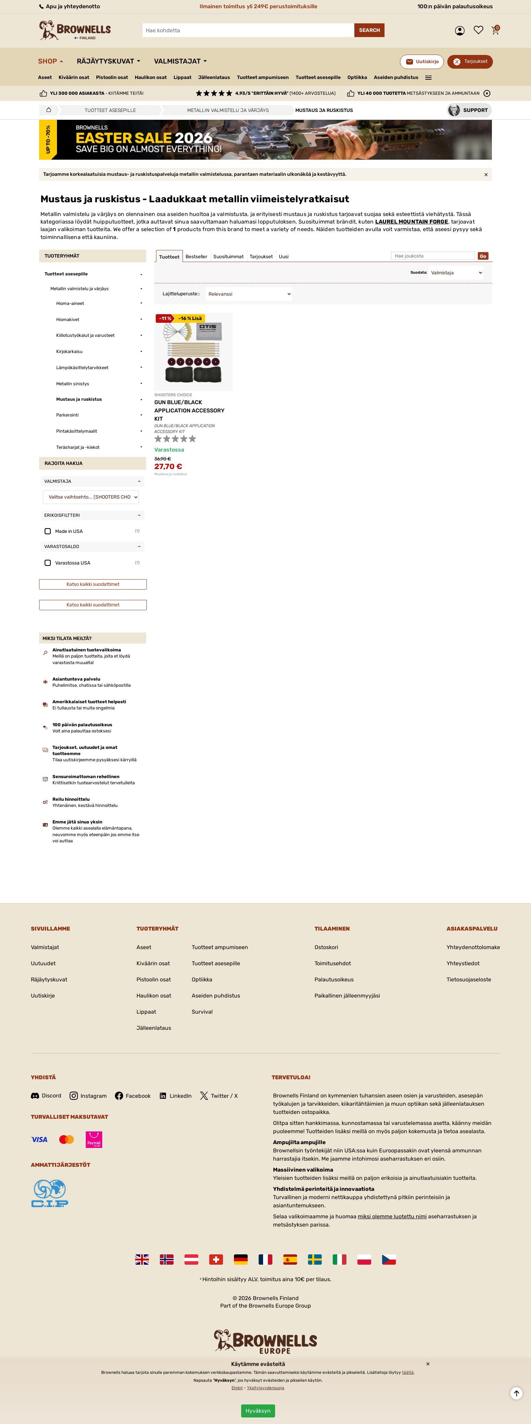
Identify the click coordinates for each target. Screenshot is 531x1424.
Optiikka (357, 77)
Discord (46, 1095)
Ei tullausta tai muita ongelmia (83, 707)
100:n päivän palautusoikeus (455, 6)
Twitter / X (219, 1096)
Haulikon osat (151, 77)
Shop (47, 61)
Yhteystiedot (463, 963)
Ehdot (237, 1388)
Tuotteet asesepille (318, 77)
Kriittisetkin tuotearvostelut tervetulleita (93, 782)
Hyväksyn (258, 1411)
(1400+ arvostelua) (285, 93)
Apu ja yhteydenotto (69, 6)
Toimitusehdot (333, 963)
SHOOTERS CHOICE (173, 394)
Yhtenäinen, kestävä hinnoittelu (85, 805)
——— (428, 77)
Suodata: (419, 272)
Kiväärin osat (74, 77)
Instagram (88, 1096)
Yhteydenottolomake (473, 947)
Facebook (133, 1096)
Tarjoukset (475, 61)
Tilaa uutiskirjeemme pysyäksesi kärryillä (94, 759)
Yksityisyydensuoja (265, 1388)
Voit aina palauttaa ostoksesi (81, 730)
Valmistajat (177, 61)
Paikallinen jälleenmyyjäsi (347, 995)
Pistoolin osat (112, 77)
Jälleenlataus (214, 77)
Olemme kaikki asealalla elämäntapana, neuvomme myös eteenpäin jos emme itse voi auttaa (95, 834)
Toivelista (480, 30)
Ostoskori (326, 947)
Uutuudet (43, 963)
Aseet (45, 77)
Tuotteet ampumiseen (263, 77)
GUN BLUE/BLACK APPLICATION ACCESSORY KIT (189, 410)
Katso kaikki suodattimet (93, 584)
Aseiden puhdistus (396, 77)
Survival (202, 1012)
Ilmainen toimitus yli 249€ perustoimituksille (258, 6)
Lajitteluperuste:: (181, 294)
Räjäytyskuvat (105, 61)
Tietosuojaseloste (469, 979)
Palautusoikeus (334, 979)
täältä (408, 1372)
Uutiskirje (43, 995)
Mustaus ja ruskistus (170, 474)
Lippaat (182, 77)
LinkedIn (175, 1096)
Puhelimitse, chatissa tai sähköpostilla (91, 685)
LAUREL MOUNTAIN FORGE (411, 221)
